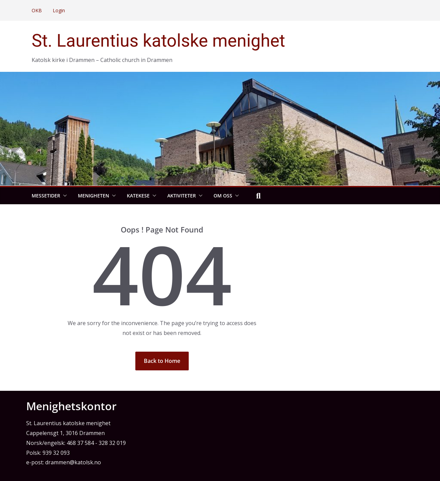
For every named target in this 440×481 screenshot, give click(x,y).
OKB (37, 10)
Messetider (46, 195)
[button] (63, 196)
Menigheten (93, 195)
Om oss (223, 195)
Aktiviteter (181, 195)
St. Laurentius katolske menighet (158, 40)
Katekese (138, 195)
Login (59, 10)
